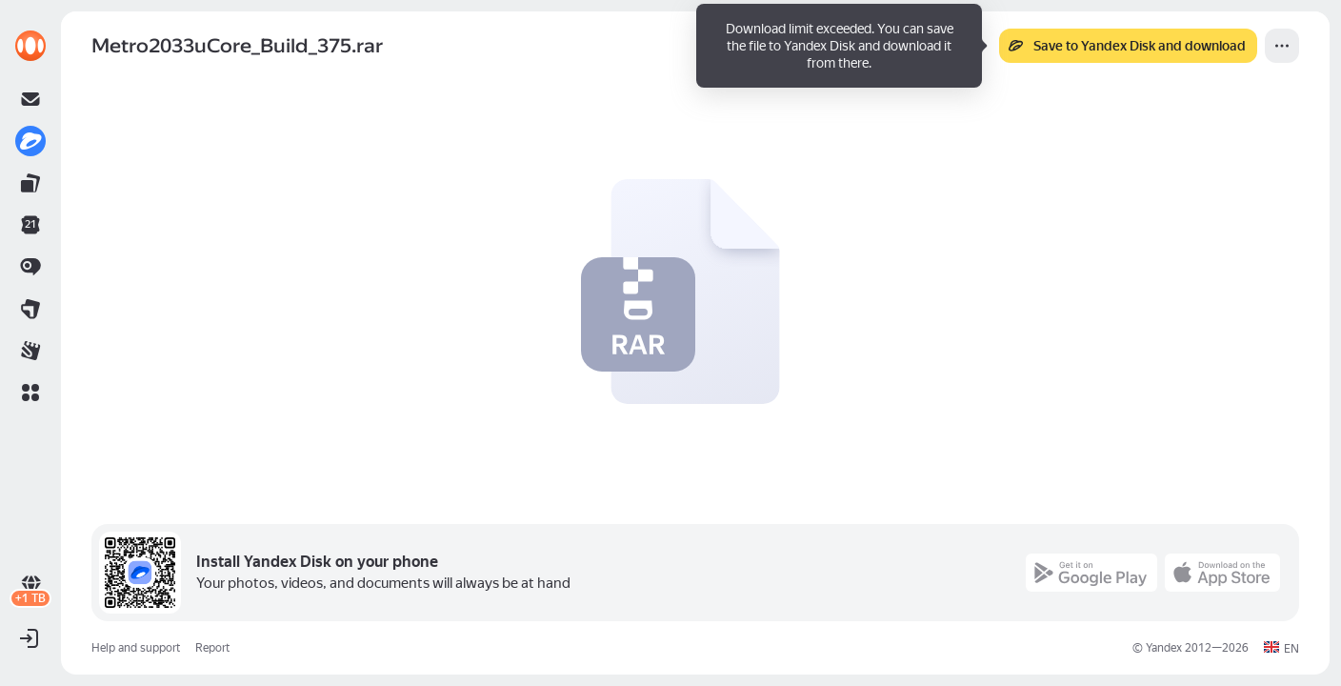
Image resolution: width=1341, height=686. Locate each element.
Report (212, 648)
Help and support (135, 648)
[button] (30, 392)
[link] (30, 45)
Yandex (1164, 648)
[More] (1282, 46)
